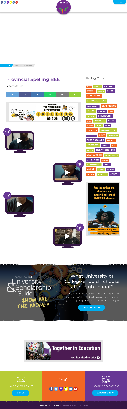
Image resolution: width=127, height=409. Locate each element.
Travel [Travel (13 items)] (107, 164)
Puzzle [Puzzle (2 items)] (114, 145)
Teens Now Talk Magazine (49, 405)
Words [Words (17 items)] (110, 169)
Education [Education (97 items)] (94, 95)
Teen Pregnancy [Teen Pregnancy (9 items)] (93, 164)
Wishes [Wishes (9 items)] (101, 169)
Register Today (91, 308)
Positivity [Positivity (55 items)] (93, 145)
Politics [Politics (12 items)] (111, 140)
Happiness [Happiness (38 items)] (99, 121)
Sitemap (85, 405)
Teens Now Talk (63, 2)
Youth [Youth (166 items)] (114, 174)
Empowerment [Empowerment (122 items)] (96, 100)
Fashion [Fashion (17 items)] (102, 111)
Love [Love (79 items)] (102, 135)
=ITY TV (85, 11)
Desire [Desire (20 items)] (110, 91)
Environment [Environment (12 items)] (92, 106)
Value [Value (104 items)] (91, 169)
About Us (97, 2)
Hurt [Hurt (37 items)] (107, 125)
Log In (110, 2)
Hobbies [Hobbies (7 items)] (90, 125)
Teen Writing (18, 11)
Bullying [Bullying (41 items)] (109, 86)
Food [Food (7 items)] (111, 111)
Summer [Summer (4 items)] (105, 160)
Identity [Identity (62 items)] (92, 130)
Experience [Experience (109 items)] (109, 106)
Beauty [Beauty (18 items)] (97, 87)
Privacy (79, 405)
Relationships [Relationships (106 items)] (105, 150)
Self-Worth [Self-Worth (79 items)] (94, 155)
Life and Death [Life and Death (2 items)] (91, 135)
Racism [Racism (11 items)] (90, 150)
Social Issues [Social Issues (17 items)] (111, 155)
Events (42, 11)
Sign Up (21, 393)
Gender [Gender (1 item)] (89, 121)
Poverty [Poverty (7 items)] (105, 145)
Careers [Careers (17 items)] (91, 91)
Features (31, 11)
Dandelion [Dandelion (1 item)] (101, 91)
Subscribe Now (105, 393)
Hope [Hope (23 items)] (99, 125)
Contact (103, 2)
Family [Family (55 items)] (91, 111)
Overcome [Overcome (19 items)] (113, 135)
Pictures (95, 11)
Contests (52, 11)
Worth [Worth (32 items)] (90, 175)
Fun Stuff (74, 11)
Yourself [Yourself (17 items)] (102, 175)
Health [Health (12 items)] (111, 121)
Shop (105, 11)
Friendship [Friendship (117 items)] (105, 116)
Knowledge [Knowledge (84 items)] (108, 130)
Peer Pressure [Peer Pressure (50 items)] (95, 140)
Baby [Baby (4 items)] (88, 87)
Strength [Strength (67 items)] (93, 160)
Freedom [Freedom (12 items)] (91, 116)
